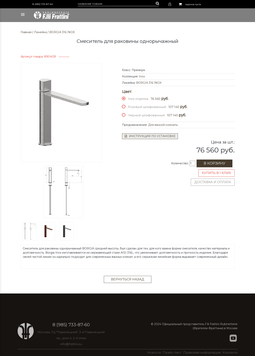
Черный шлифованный (146, 115)
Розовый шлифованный (147, 107)
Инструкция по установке (150, 136)
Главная (26, 32)
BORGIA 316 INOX (62, 32)
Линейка (40, 32)
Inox (142, 76)
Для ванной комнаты (163, 125)
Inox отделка (138, 99)
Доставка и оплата (212, 182)
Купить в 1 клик (216, 173)
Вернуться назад (127, 279)
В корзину (214, 163)
